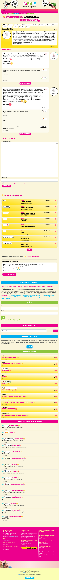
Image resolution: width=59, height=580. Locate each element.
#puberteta (48, 24)
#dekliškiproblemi (24, 24)
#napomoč (10, 24)
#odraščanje (17, 24)
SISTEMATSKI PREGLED (18, 490)
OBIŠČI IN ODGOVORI (9, 274)
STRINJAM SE (29, 578)
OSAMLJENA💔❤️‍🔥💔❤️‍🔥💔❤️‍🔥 (10, 390)
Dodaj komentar (25, 83)
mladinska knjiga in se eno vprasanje (15, 415)
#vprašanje (15, 26)
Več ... (29, 249)
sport (4, 377)
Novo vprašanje (29, 20)
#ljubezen (5, 24)
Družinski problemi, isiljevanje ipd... (14, 396)
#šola (53, 24)
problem (5, 383)
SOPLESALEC (16, 445)
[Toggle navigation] (4, 11)
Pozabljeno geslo (15, 319)
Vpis (3, 317)
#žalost (27, 26)
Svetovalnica (13, 17)
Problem (15, 464)
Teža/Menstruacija (19, 458)
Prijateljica (6, 370)
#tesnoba (10, 26)
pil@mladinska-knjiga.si (12, 536)
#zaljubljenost (22, 26)
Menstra (15, 477)
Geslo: (2, 310)
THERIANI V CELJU (16, 451)
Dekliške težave (17, 497)
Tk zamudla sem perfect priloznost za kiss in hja (18, 402)
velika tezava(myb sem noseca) (12, 364)
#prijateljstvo (41, 24)
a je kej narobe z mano (10, 357)
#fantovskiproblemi (34, 24)
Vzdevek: (3, 306)
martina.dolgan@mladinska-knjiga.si (29, 546)
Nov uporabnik (5, 319)
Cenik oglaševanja (29, 548)
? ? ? (29, 347)
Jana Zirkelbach (6, 540)
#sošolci (4, 26)
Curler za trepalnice (9, 409)
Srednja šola (14, 425)
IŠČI (55, 330)
